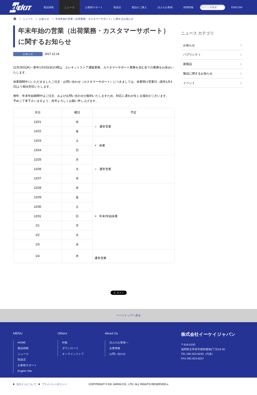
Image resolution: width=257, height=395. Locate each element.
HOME (22, 342)
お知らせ (189, 45)
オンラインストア (73, 353)
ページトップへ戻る (128, 315)
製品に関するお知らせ (198, 73)
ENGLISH (237, 7)
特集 (65, 342)
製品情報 (49, 7)
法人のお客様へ (118, 342)
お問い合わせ (117, 353)
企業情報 (114, 348)
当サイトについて (26, 384)
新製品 (187, 64)
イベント (189, 83)
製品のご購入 (139, 7)
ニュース (69, 7)
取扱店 (117, 7)
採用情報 (188, 7)
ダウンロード (70, 348)
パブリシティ (192, 54)
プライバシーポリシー (54, 384)
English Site (25, 370)
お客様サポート (94, 7)
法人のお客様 (165, 7)
